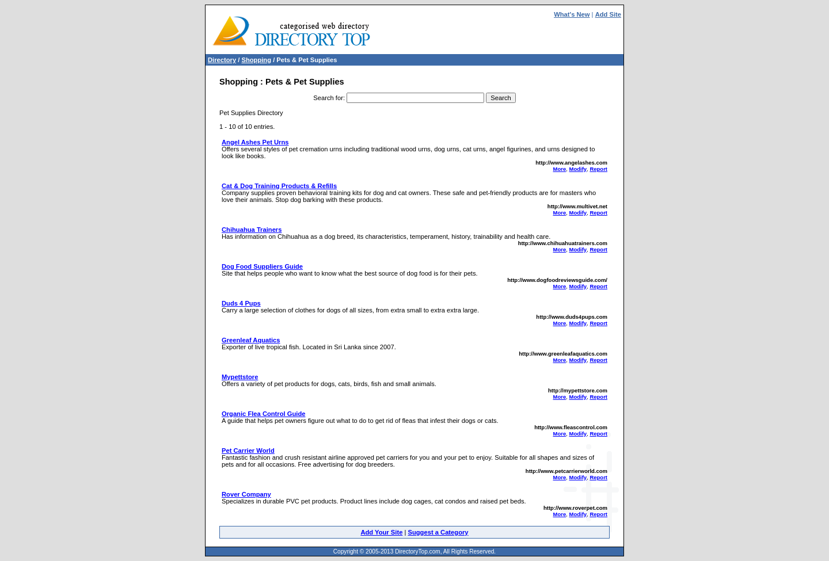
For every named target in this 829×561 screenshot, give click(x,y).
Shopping (256, 59)
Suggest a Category (438, 532)
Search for (328, 97)
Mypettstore (240, 376)
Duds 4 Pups (241, 303)
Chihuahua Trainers (252, 229)
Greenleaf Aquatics (251, 340)
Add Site (608, 14)
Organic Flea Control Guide (263, 413)
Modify (578, 169)
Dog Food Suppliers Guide (262, 266)
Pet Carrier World (248, 450)
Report (598, 169)
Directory (222, 59)
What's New (572, 14)
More (559, 169)
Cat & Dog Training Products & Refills (279, 185)
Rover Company (246, 494)
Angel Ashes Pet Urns (255, 142)
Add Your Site (381, 532)
